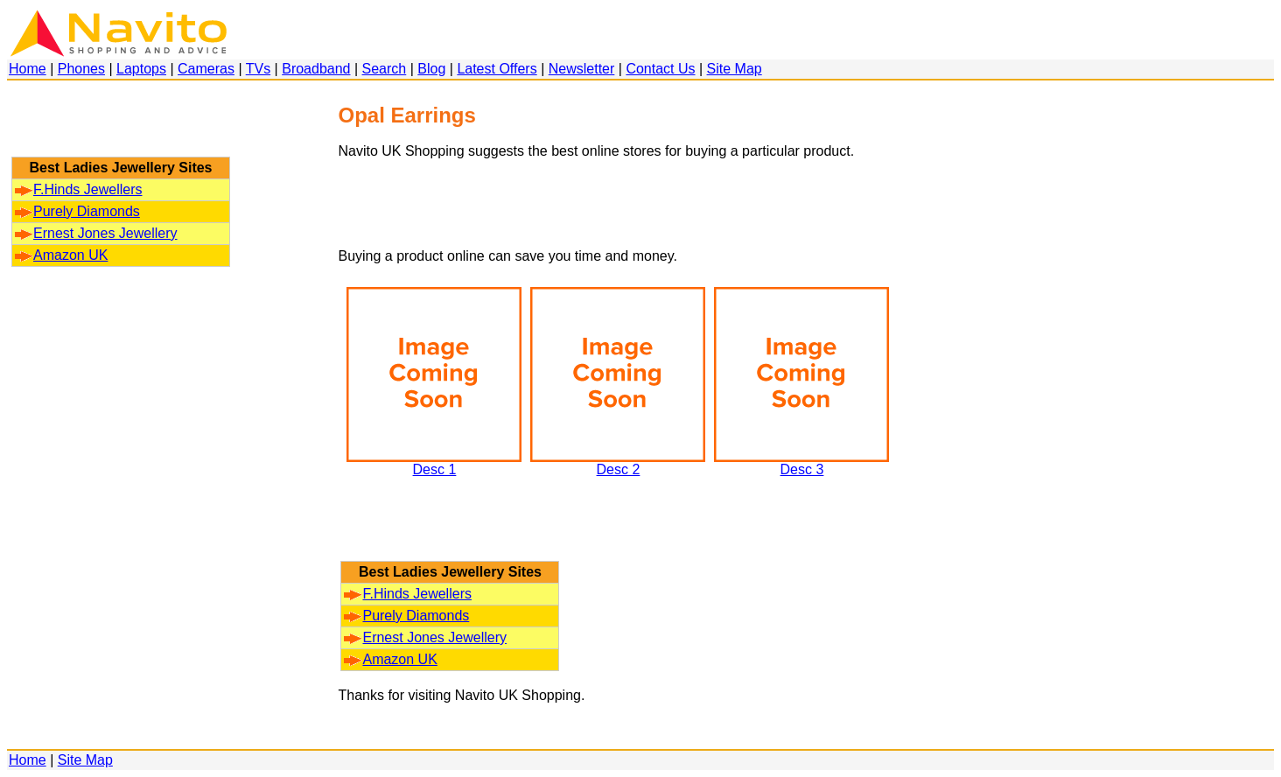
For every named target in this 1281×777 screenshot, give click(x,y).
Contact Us (660, 68)
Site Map (734, 68)
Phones (81, 68)
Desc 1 (434, 463)
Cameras (206, 68)
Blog (431, 68)
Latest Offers (496, 68)
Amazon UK (61, 255)
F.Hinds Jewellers (78, 189)
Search (384, 68)
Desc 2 (617, 463)
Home (27, 68)
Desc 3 (801, 463)
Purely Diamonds (77, 211)
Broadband (316, 68)
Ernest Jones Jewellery (96, 233)
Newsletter (582, 68)
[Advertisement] (120, 127)
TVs (258, 68)
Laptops (141, 68)
